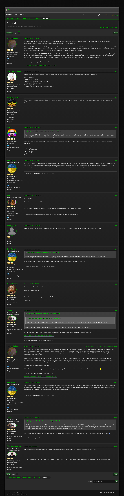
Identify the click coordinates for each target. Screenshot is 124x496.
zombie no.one (13, 97)
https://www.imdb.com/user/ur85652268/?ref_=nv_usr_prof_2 (40, 65)
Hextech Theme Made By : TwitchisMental (17, 494)
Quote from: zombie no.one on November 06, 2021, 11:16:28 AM (44, 131)
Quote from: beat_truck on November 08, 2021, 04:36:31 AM (43, 252)
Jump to (90, 481)
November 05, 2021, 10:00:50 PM (32, 38)
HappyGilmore (12, 284)
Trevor (10, 310)
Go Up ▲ (115, 492)
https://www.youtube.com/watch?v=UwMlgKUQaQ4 (39, 335)
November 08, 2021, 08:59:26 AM (32, 249)
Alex (9, 127)
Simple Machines (19, 492)
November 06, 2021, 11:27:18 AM (32, 127)
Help (101, 492)
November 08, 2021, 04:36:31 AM (32, 225)
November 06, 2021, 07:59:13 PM (32, 195)
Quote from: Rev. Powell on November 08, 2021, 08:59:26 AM (43, 314)
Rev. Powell (11, 160)
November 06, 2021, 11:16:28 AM (32, 97)
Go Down (9, 33)
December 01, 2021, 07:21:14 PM (32, 346)
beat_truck (11, 225)
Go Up (8, 474)
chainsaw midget (14, 71)
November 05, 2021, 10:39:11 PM (32, 71)
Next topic (113, 27)
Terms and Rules (108, 492)
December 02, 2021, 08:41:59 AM (32, 382)
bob (8, 195)
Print (116, 33)
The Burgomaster (14, 446)
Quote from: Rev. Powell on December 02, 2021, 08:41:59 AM (43, 421)
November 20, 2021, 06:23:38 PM (32, 283)
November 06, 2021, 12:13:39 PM (32, 160)
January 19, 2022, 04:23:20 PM (31, 446)
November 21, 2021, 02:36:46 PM (32, 310)
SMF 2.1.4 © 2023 (11, 492)
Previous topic (104, 27)
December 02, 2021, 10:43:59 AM (32, 417)
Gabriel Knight (13, 38)
